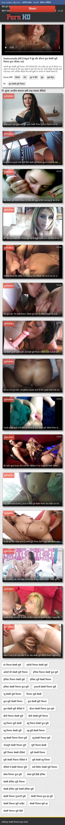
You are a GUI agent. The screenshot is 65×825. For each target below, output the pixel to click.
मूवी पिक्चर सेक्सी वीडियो (14, 752)
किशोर (17, 77)
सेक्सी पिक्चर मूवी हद (39, 803)
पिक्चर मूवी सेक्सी (34, 694)
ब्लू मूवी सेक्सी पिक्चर (36, 730)
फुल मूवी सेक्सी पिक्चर (13, 701)
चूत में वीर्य (33, 77)
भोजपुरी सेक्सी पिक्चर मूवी (14, 745)
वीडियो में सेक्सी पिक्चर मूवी (15, 767)
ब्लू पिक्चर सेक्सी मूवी (12, 730)
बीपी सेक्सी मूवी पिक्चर (38, 716)
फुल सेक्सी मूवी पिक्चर (17, 84)
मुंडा (42, 77)
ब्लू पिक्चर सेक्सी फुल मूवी (38, 723)
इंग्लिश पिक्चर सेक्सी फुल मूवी (45, 672)
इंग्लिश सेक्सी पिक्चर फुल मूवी (16, 686)
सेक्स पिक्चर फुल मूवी (12, 774)
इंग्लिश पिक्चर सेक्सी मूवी (14, 679)
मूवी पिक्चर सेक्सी (39, 745)
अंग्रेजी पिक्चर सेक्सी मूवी (36, 665)
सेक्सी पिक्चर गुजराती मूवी (14, 796)
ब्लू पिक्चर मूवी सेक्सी (12, 723)
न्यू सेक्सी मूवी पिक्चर (12, 694)
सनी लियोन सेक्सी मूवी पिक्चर (44, 767)
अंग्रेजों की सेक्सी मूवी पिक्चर (15, 672)
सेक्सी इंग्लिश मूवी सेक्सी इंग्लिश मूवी (18, 789)
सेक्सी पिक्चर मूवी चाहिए (13, 803)
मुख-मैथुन (50, 77)
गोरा (24, 77)
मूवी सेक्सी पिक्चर (37, 752)
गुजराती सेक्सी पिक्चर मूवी (45, 686)
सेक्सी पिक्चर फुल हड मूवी (42, 796)
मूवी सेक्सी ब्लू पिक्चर (41, 759)
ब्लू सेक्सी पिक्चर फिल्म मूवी (15, 738)
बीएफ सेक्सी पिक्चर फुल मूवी (42, 708)
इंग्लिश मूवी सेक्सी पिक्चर (40, 679)
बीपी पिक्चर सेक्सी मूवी (13, 716)
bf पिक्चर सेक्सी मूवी (12, 665)
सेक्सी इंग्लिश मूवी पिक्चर (14, 781)
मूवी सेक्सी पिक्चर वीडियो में (15, 759)
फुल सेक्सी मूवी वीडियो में (13, 708)
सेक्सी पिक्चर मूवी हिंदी (13, 811)
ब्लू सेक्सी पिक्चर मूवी (41, 738)
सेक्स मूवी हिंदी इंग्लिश (36, 774)
